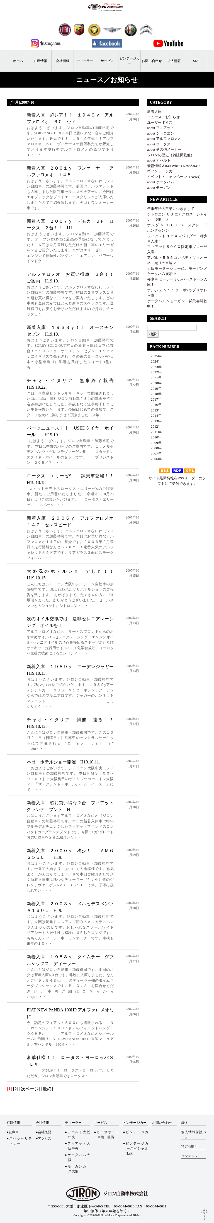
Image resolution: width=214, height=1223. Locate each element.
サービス (107, 61)
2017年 (154, 399)
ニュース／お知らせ (163, 117)
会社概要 (44, 1132)
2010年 (154, 437)
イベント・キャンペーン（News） (175, 177)
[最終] (47, 1088)
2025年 (154, 356)
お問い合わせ (152, 61)
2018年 (154, 394)
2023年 (154, 367)
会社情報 (62, 61)
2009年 (154, 443)
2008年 (154, 448)
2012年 (154, 426)
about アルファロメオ (164, 139)
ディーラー (85, 61)
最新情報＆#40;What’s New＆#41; (173, 166)
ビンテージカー (130, 60)
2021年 (154, 378)
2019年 (154, 388)
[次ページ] (29, 1088)
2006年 (154, 459)
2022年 (154, 372)
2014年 (154, 415)
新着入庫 (154, 112)
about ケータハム (160, 182)
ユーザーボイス (159, 122)
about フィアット (160, 128)
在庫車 (14, 1132)
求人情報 (174, 61)
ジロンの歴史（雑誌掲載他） (170, 155)
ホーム (18, 61)
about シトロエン (160, 133)
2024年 (154, 361)
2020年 (154, 383)
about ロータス (159, 144)
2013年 (154, 421)
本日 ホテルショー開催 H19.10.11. (63, 762)
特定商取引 (189, 1146)
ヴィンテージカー (161, 171)
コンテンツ (189, 1156)
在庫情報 (40, 61)
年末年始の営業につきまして (170, 209)
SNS (196, 61)
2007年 (154, 454)
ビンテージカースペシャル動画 (137, 1148)
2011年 (154, 432)
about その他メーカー (164, 149)
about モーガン (159, 187)
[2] (15, 1088)
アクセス (44, 1138)
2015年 (154, 410)
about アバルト (159, 160)
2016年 (154, 405)
